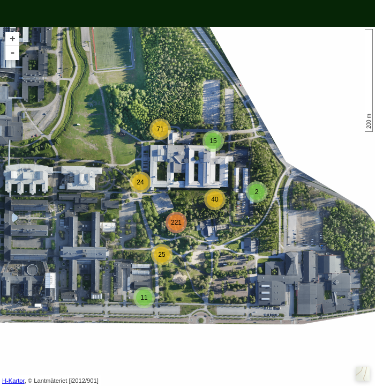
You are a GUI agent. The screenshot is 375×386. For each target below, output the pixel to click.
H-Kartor (13, 380)
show (141, 13)
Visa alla (47, 13)
